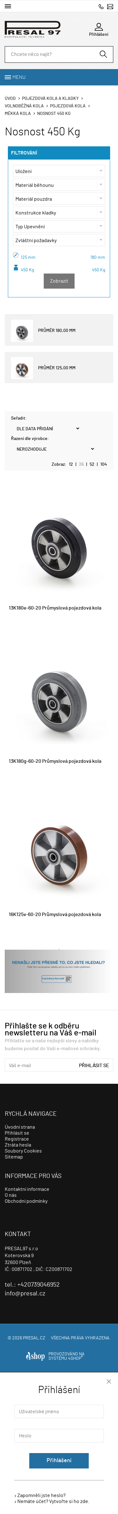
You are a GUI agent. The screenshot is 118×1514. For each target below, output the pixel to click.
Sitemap (14, 1156)
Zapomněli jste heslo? (41, 1495)
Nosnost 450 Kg (54, 113)
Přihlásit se (94, 1065)
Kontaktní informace (27, 1189)
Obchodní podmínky (26, 1201)
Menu (18, 77)
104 (103, 464)
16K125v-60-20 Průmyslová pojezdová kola (55, 914)
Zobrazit (59, 281)
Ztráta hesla (18, 1145)
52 (92, 464)
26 (81, 464)
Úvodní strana (20, 1127)
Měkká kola (18, 113)
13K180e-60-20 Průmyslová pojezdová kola (55, 607)
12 (71, 464)
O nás (11, 1195)
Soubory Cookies (23, 1150)
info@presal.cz (110, 6)
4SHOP (75, 1358)
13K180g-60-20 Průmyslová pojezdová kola (55, 761)
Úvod (10, 98)
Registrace (17, 1139)
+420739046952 (101, 6)
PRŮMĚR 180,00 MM (43, 331)
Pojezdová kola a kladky (50, 98)
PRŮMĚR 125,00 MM (43, 368)
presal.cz (34, 1338)
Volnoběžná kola (24, 106)
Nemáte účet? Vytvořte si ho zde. (53, 1501)
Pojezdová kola (68, 106)
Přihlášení (59, 1460)
